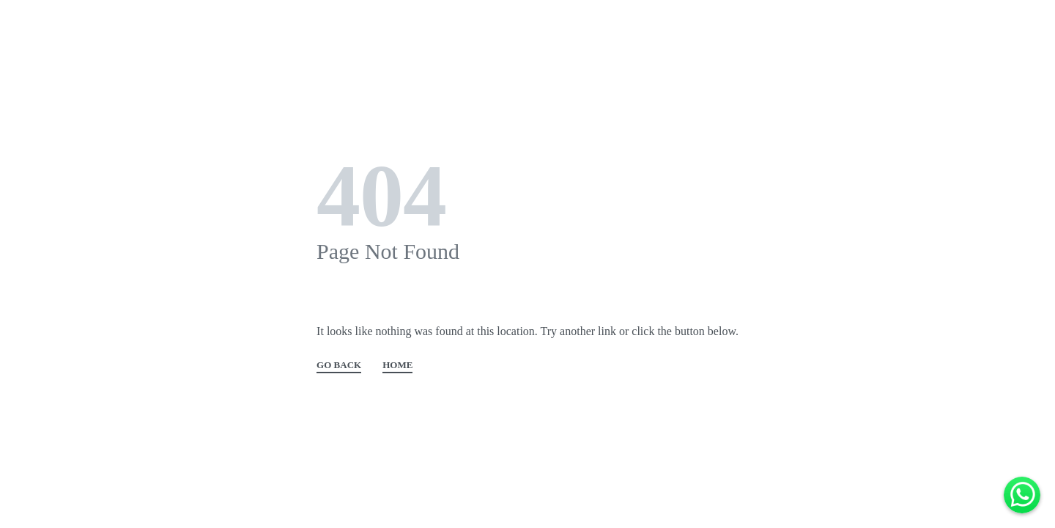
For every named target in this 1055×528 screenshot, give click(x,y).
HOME (397, 365)
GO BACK (338, 365)
